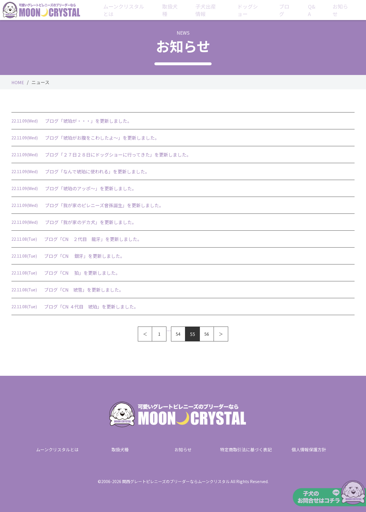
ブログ (289, 10)
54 (178, 334)
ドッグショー (255, 10)
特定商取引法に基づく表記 (246, 448)
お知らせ (339, 10)
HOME (18, 82)
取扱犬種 (178, 10)
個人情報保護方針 (309, 448)
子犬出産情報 (214, 10)
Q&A (314, 10)
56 (206, 334)
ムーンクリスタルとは (132, 10)
